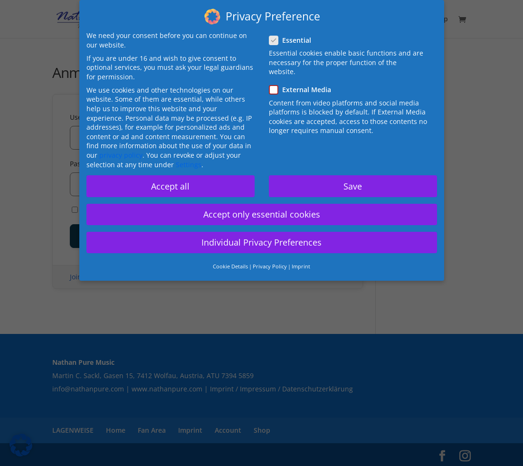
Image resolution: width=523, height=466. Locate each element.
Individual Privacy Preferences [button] (261, 242)
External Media (304, 89)
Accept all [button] (170, 186)
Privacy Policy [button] (270, 266)
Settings (188, 164)
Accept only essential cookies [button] (261, 214)
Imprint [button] (301, 266)
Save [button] (352, 186)
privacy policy (121, 155)
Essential (294, 40)
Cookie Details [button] (230, 266)
